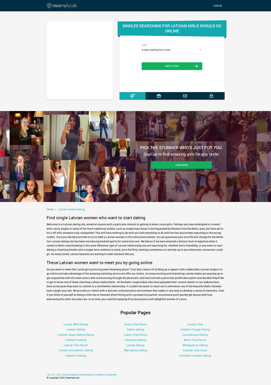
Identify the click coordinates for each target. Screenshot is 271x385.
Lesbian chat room (195, 350)
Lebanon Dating (76, 355)
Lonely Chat (195, 324)
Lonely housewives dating (76, 350)
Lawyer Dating (76, 329)
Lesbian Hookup (76, 340)
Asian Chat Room (135, 324)
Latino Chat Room (135, 334)
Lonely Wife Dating (76, 324)
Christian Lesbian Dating (195, 355)
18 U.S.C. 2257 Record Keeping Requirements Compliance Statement (82, 374)
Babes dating (135, 329)
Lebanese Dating (135, 340)
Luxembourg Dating (195, 334)
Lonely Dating (135, 345)
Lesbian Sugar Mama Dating (76, 334)
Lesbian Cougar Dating (195, 329)
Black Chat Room (195, 340)
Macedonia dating (135, 350)
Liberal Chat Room (76, 345)
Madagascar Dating (195, 345)
